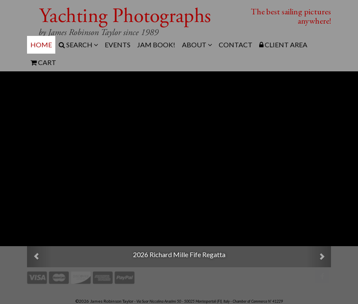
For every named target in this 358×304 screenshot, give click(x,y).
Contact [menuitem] (235, 45)
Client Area (283, 45)
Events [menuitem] (117, 45)
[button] (39, 256)
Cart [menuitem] (43, 62)
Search (78, 45)
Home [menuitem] (41, 45)
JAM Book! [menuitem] (156, 45)
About (197, 45)
